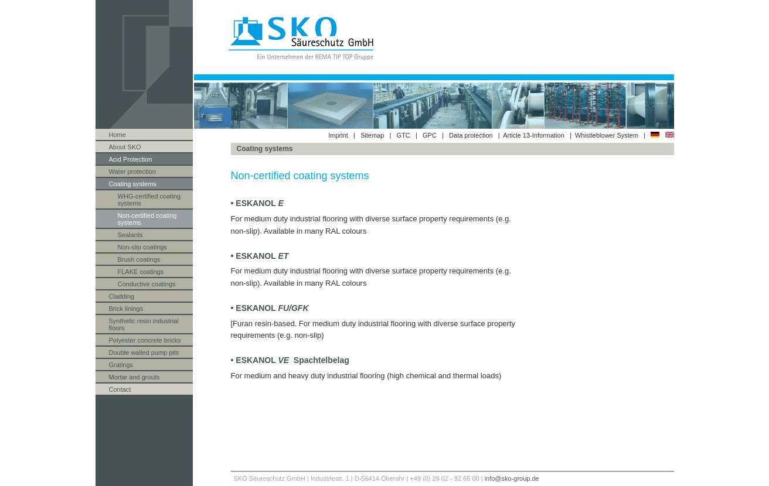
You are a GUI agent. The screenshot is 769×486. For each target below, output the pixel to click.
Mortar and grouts (134, 377)
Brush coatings (139, 259)
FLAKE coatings (141, 271)
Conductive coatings (147, 284)
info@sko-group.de (512, 478)
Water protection (132, 171)
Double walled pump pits (144, 352)
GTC (403, 135)
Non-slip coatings (142, 247)
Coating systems (132, 183)
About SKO (125, 146)
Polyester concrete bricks (145, 340)
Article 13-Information (533, 135)
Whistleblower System (607, 135)
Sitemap (372, 135)
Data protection (471, 135)
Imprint (338, 135)
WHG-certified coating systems (149, 200)
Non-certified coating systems (147, 219)
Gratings (121, 364)
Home (117, 134)
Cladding (121, 296)
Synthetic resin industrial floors (144, 324)
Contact (120, 389)
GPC (430, 135)
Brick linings (126, 308)
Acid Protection (130, 159)
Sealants (130, 234)
